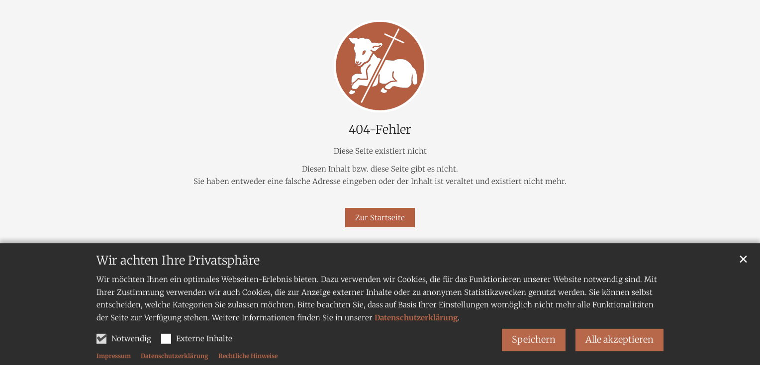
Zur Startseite (380, 217)
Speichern (534, 350)
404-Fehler (380, 129)
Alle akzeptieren (619, 350)
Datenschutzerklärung (416, 327)
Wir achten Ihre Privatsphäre (178, 271)
